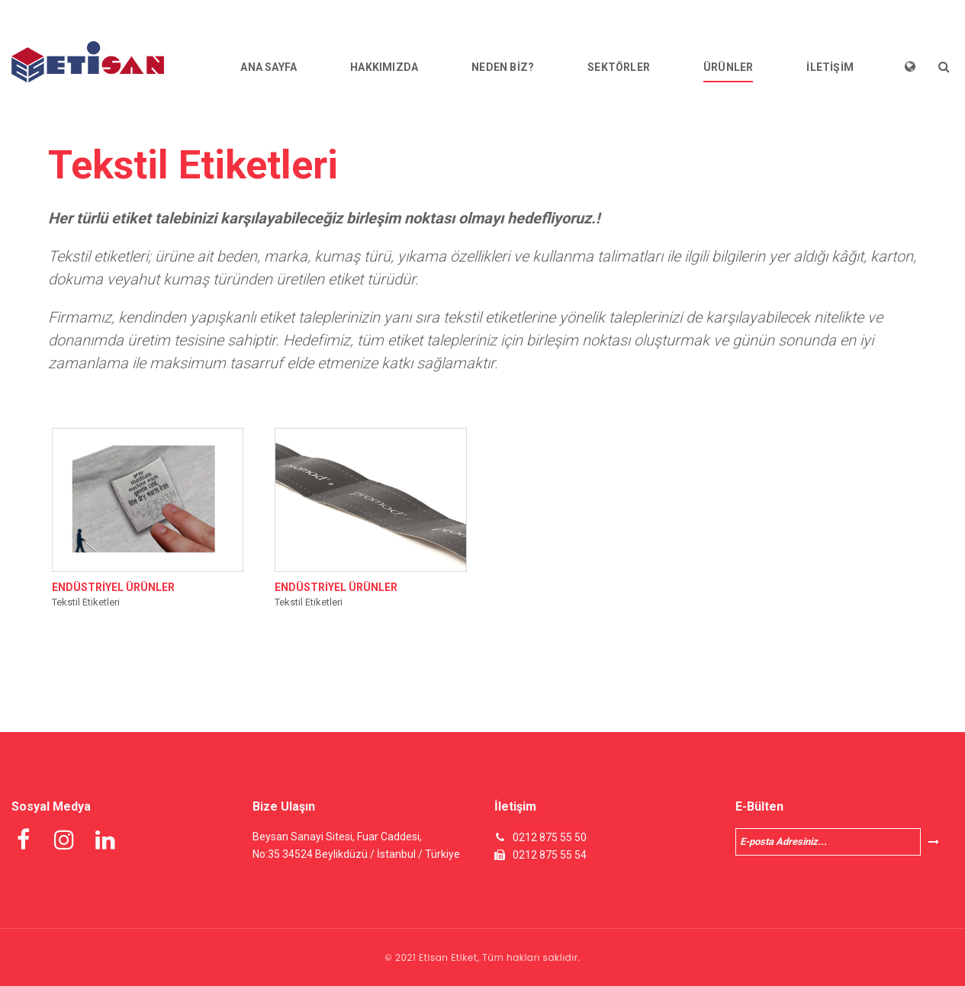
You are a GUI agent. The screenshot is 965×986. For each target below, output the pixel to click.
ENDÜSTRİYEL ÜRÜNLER (113, 587)
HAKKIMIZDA (384, 67)
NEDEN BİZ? (502, 67)
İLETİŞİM (830, 67)
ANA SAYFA (268, 67)
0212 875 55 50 (550, 837)
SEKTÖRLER (618, 67)
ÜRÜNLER (728, 67)
